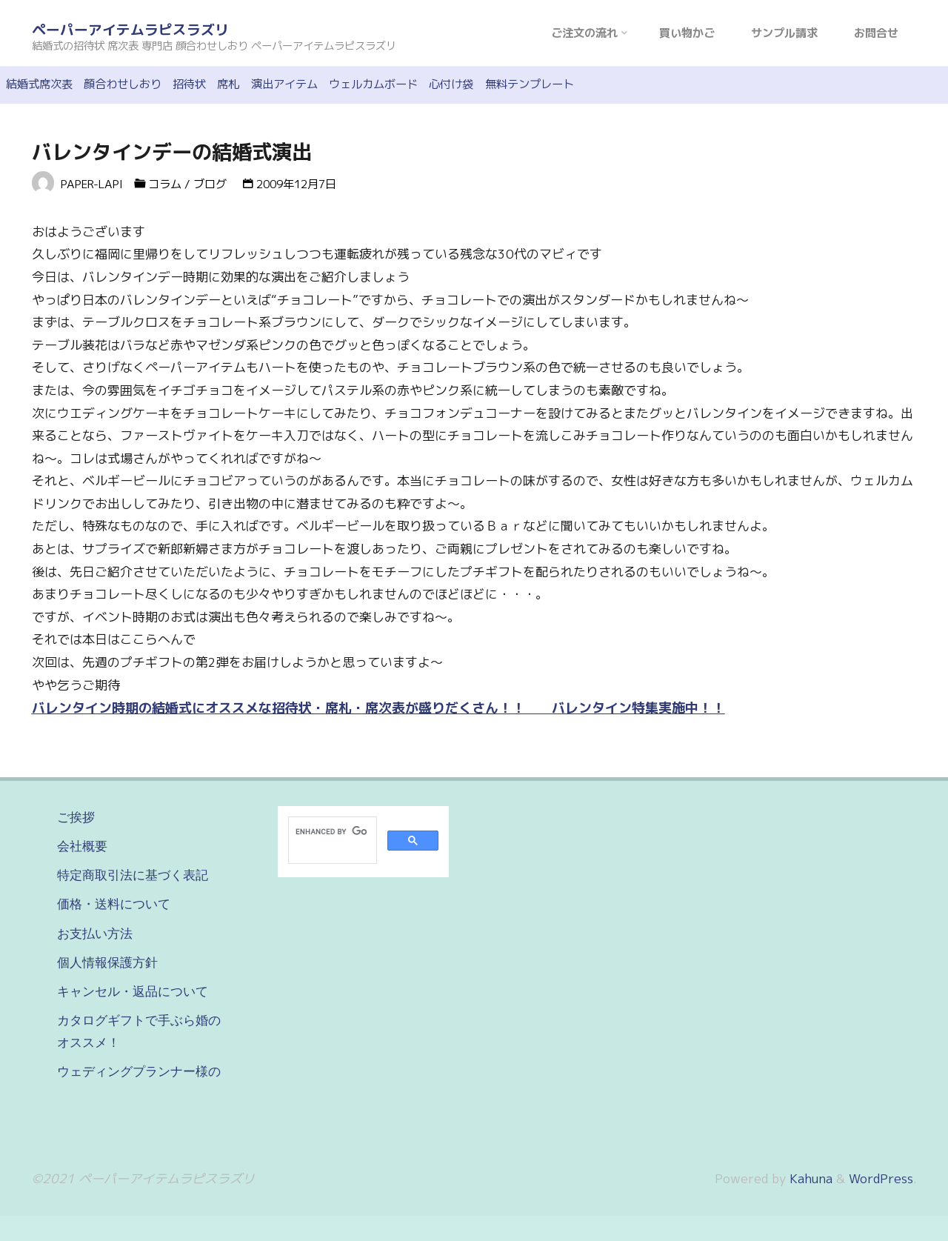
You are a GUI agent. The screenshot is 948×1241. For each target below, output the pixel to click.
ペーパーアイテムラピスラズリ (130, 29)
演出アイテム (284, 84)
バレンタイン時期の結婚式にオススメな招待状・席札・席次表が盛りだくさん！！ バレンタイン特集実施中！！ (378, 708)
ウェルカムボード (373, 84)
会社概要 (82, 846)
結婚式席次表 (39, 84)
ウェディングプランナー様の (139, 1071)
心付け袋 (451, 84)
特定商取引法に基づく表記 (132, 875)
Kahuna (809, 1178)
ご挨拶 (76, 817)
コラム (164, 184)
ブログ (210, 184)
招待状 (189, 84)
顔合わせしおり (122, 84)
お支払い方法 (95, 933)
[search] (331, 831)
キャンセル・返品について (132, 991)
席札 (228, 84)
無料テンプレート (529, 84)
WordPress (881, 1178)
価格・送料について (113, 904)
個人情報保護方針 (107, 962)
